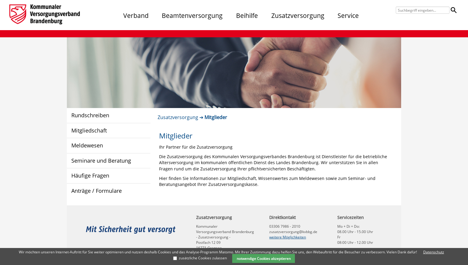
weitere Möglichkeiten (287, 237)
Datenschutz (433, 252)
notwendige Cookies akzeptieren (264, 258)
